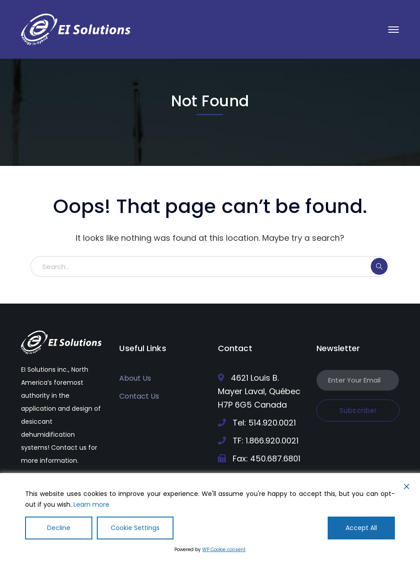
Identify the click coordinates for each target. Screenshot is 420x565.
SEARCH (379, 266)
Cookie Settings (135, 527)
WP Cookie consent (224, 549)
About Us (135, 378)
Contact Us (139, 396)
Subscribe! (358, 410)
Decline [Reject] (58, 527)
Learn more (91, 504)
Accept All (361, 527)
